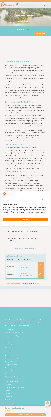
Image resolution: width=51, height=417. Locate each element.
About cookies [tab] (25, 200)
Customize (25, 223)
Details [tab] (41, 200)
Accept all (25, 219)
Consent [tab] (9, 200)
